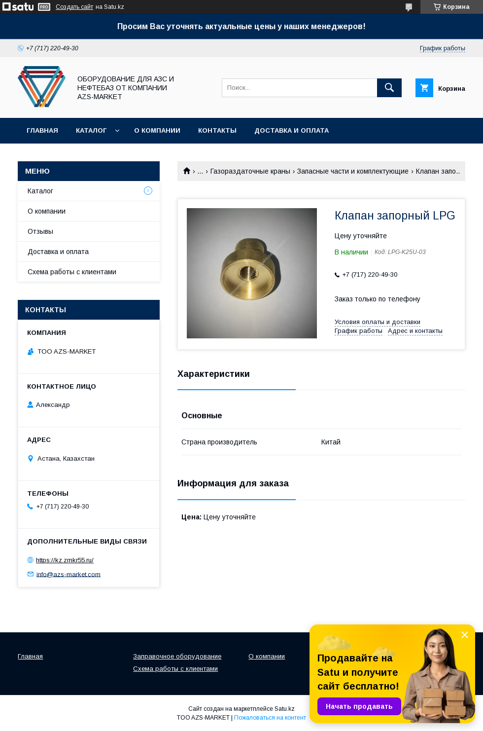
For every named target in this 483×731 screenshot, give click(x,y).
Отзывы (40, 231)
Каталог (91, 130)
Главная (42, 130)
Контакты (217, 130)
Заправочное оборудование (177, 656)
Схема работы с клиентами (72, 272)
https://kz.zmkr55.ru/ (65, 560)
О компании (157, 130)
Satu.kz (285, 708)
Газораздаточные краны (250, 171)
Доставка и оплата (291, 130)
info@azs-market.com (68, 574)
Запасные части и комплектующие (353, 171)
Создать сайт (74, 6)
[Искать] (389, 87)
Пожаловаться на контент (270, 717)
